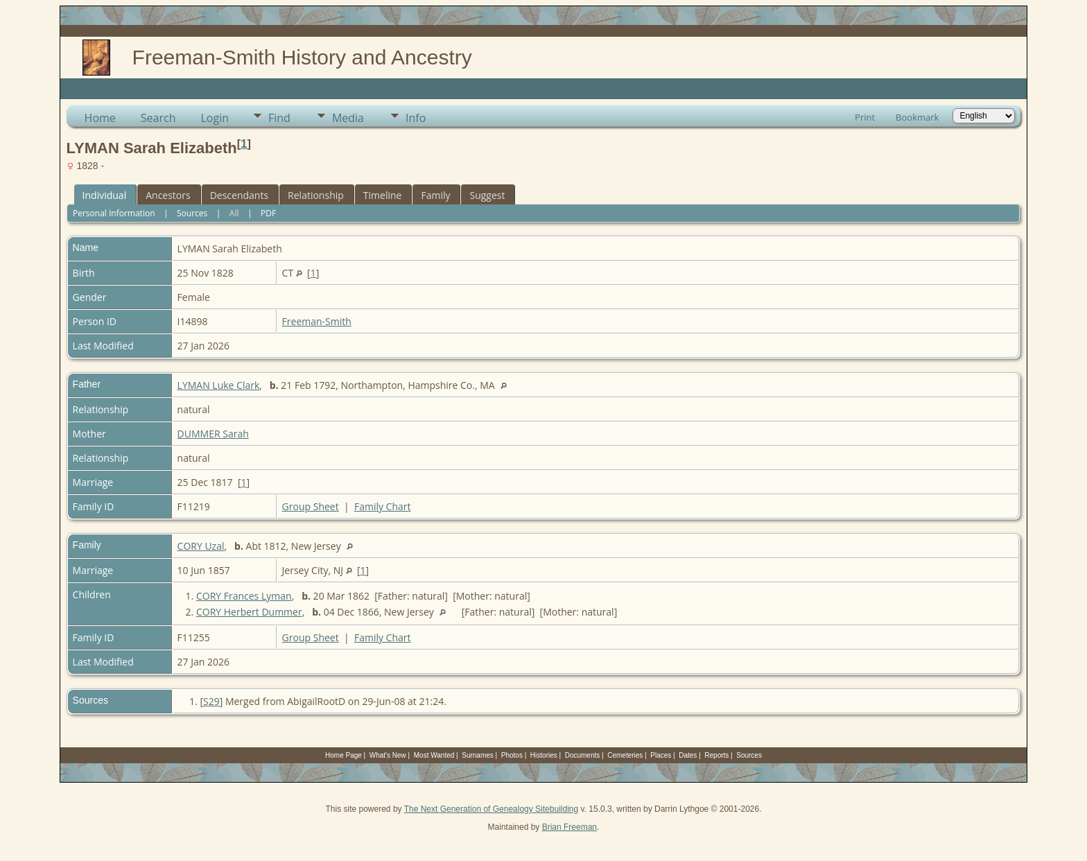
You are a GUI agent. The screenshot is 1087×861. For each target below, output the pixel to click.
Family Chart (382, 506)
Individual (104, 195)
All (234, 213)
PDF (268, 213)
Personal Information (114, 213)
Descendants (239, 195)
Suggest (487, 195)
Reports (716, 755)
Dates (688, 755)
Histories (543, 755)
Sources (192, 213)
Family (435, 195)
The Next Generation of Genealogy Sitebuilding (491, 809)
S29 (211, 701)
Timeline (382, 195)
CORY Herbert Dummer (249, 611)
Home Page (343, 755)
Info (416, 117)
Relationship (316, 195)
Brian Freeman (569, 827)
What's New (387, 755)
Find (279, 117)
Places (660, 755)
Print (865, 117)
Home (100, 117)
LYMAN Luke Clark (218, 385)
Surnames (478, 755)
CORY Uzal (201, 546)
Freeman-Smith (316, 321)
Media (348, 117)
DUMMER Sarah (213, 433)
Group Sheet (310, 506)
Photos (512, 755)
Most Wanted (434, 755)
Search (158, 117)
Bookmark (917, 117)
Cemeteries (625, 755)
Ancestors (168, 195)
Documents (582, 755)
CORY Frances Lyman (244, 595)
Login (214, 117)
